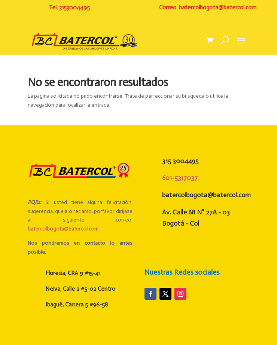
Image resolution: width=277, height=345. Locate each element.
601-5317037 (180, 178)
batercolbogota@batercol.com (63, 229)
